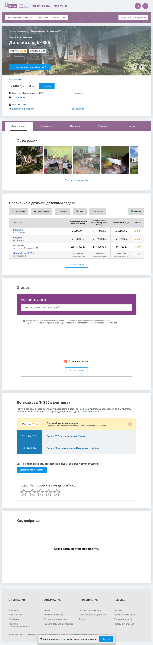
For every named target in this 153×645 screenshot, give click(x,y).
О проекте (13, 610)
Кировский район (21, 108)
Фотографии (18, 126)
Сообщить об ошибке (124, 614)
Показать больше (76, 265)
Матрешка (18, 245)
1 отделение (18, 97)
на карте (79, 93)
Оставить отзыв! (76, 370)
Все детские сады (20, 17)
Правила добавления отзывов (59, 624)
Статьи (47, 610)
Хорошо (106, 639)
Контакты (118, 610)
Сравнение (46, 126)
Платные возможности (90, 610)
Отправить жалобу (123, 619)
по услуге (126, 17)
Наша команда (16, 614)
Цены (43, 17)
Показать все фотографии (76, 180)
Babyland (17, 237)
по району (140, 17)
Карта (131, 126)
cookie (61, 639)
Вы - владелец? (16, 79)
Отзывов (36, 50)
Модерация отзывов (124, 624)
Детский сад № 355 (23, 253)
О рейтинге (14, 619)
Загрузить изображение (55, 619)
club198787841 (20, 104)
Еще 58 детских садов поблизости (30, 67)
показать (47, 86)
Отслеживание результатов (92, 614)
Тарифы (83, 619)
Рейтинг (103, 126)
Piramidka (18, 230)
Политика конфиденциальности (19, 625)
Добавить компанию (54, 614)
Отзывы (59, 17)
